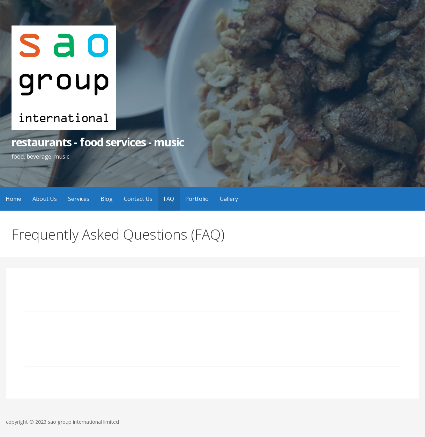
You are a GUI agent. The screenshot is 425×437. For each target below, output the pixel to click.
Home (13, 199)
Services (78, 199)
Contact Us (138, 199)
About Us (44, 199)
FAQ (169, 199)
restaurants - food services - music (98, 142)
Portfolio (197, 199)
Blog (106, 199)
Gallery (229, 199)
